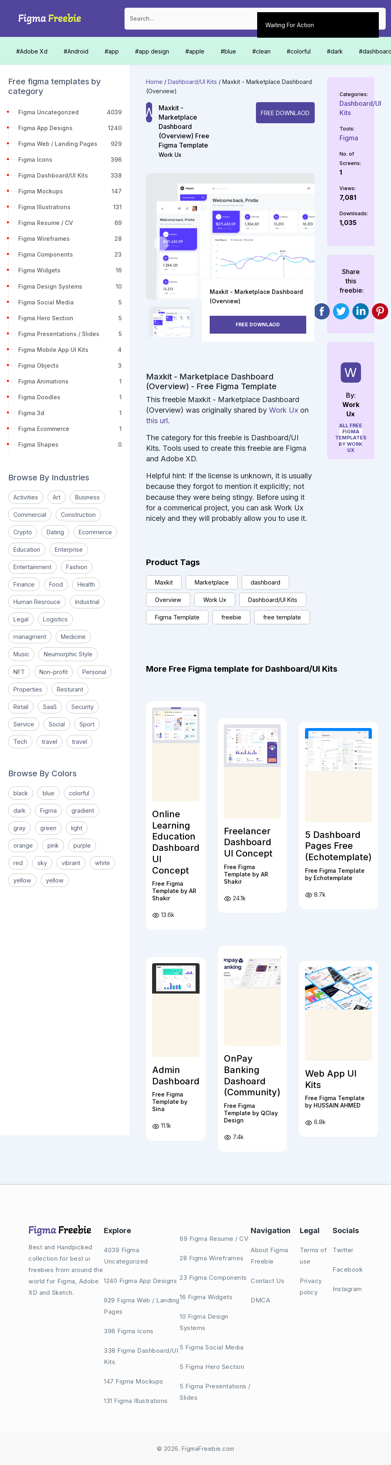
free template (282, 617)
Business (87, 497)
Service (23, 724)
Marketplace (212, 582)
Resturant (70, 689)
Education (26, 549)
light (76, 828)
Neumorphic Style (68, 654)
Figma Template (177, 617)
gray (19, 828)
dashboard (265, 582)
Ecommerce (95, 532)
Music (21, 654)
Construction (78, 514)
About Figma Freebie (269, 1255)
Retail (20, 706)
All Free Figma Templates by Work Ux (351, 438)
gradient (82, 810)
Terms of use (313, 1255)
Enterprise (69, 549)
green (48, 828)
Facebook (348, 1269)
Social (57, 724)
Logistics (55, 619)
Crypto (22, 532)
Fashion (76, 566)
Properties (27, 689)
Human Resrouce (36, 601)
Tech (20, 741)
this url (157, 420)
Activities (25, 497)
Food (56, 584)
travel (49, 741)
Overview (168, 599)
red (18, 862)
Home (154, 81)
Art (56, 497)
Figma (48, 810)
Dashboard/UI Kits (192, 81)
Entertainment (32, 566)
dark (19, 810)
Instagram (347, 1289)
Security (82, 706)
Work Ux (170, 154)
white (102, 862)
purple (82, 845)
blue (48, 793)
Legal (20, 619)
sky (42, 862)
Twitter (343, 1250)
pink (53, 845)
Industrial (87, 601)
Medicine (73, 636)
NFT (19, 671)
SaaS (50, 706)
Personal (94, 671)
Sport (87, 724)
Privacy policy (311, 1286)
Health (86, 584)
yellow (22, 880)
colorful (79, 793)
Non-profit (53, 671)
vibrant (71, 862)
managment (29, 636)
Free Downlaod (285, 112)
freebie (231, 617)
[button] (161, 243)
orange (23, 845)
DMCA (260, 1300)
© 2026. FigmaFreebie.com (195, 1448)
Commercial (29, 514)
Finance (23, 584)
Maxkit (164, 582)
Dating (55, 532)
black (20, 793)
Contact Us (267, 1281)
